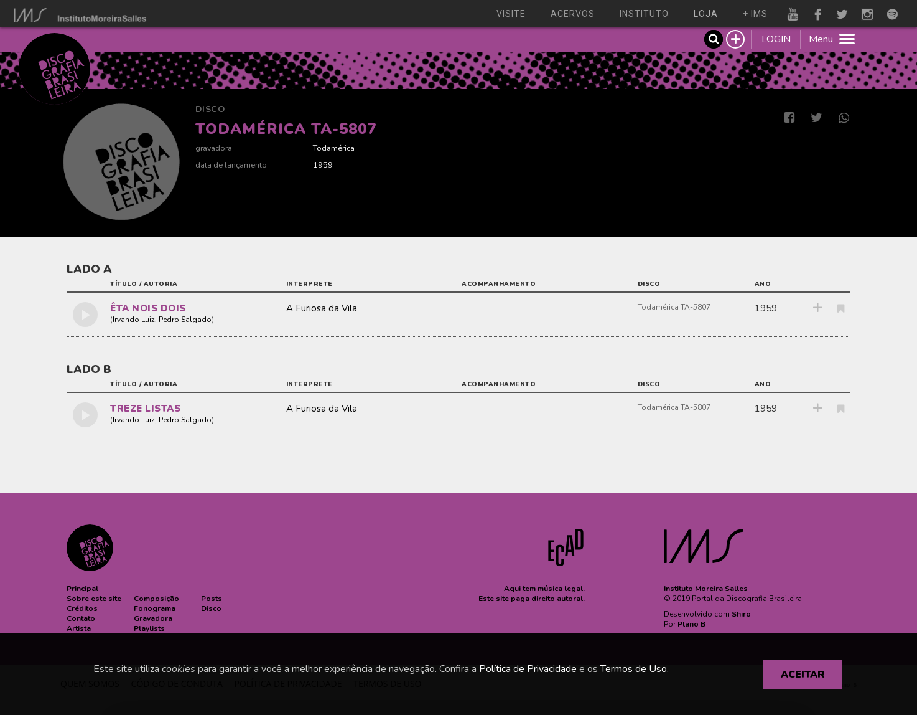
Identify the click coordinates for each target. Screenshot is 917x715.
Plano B (691, 624)
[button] (82, 589)
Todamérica (334, 148)
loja (706, 14)
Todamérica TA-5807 (674, 307)
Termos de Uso (633, 669)
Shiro (741, 614)
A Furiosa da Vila (321, 308)
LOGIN (776, 39)
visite (511, 14)
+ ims (755, 14)
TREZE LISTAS (145, 408)
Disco (210, 109)
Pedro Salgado (185, 319)
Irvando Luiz (134, 319)
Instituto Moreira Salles (706, 589)
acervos (573, 14)
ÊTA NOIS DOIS (148, 308)
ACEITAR (803, 674)
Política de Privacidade (528, 669)
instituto (644, 14)
